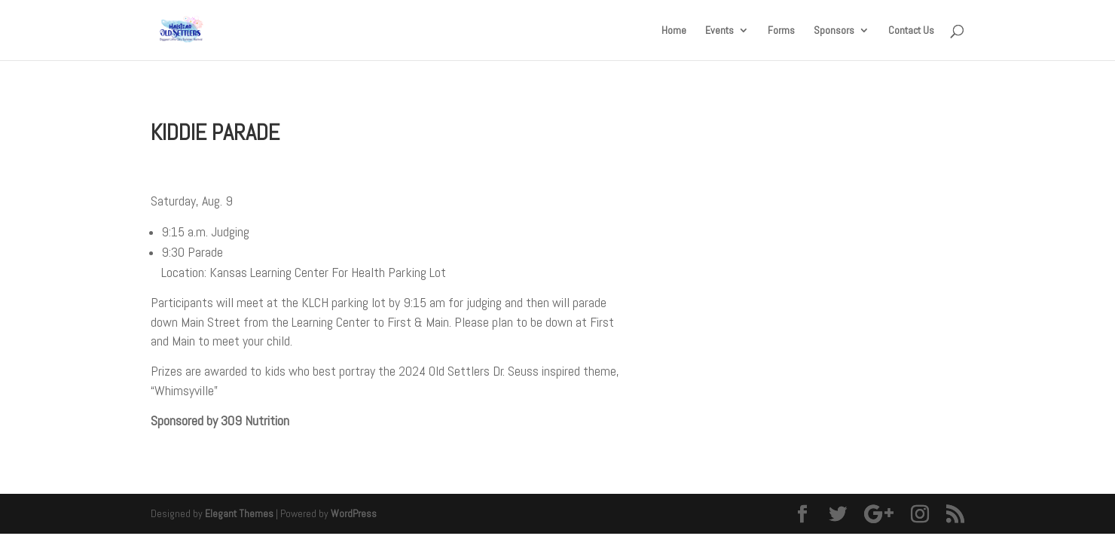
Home (673, 31)
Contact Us (911, 31)
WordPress (354, 513)
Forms (781, 31)
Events (719, 31)
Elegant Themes (239, 513)
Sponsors (834, 31)
